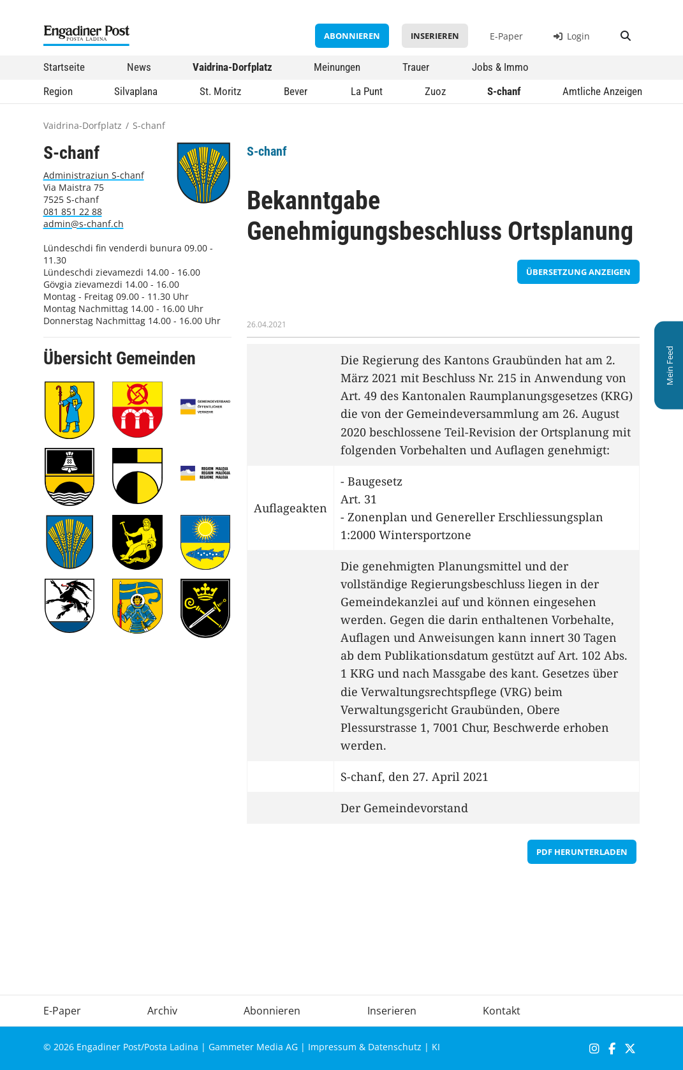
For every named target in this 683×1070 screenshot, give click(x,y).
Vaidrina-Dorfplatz (232, 67)
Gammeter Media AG (253, 1047)
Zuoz (435, 91)
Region (58, 91)
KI (436, 1047)
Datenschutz (395, 1047)
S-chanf (504, 91)
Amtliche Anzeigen (602, 91)
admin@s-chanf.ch (83, 224)
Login (572, 36)
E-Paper (506, 36)
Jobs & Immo (500, 67)
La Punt (367, 91)
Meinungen (337, 67)
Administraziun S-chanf (93, 175)
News (139, 67)
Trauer (415, 67)
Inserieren (435, 35)
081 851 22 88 (72, 211)
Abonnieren (352, 35)
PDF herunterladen (582, 852)
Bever (295, 91)
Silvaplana (136, 91)
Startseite (64, 67)
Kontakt (501, 1011)
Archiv (162, 1011)
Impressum (332, 1047)
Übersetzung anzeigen (578, 272)
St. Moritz (220, 91)
